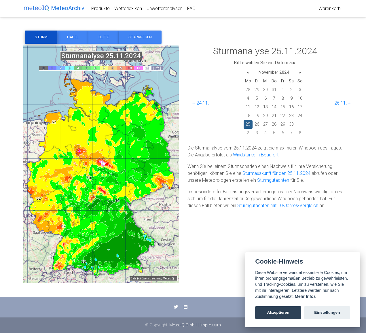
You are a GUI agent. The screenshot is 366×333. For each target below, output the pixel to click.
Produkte (100, 9)
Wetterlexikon (128, 9)
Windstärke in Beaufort (255, 155)
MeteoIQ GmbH (183, 325)
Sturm (41, 37)
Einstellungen (327, 312)
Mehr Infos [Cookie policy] (305, 296)
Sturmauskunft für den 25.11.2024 (276, 173)
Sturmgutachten (273, 180)
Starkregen (140, 37)
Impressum (210, 325)
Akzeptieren (278, 312)
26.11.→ (343, 103)
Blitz (103, 37)
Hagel (73, 37)
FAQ (191, 9)
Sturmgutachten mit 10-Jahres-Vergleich (277, 205)
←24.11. (200, 103)
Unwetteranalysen (165, 9)
